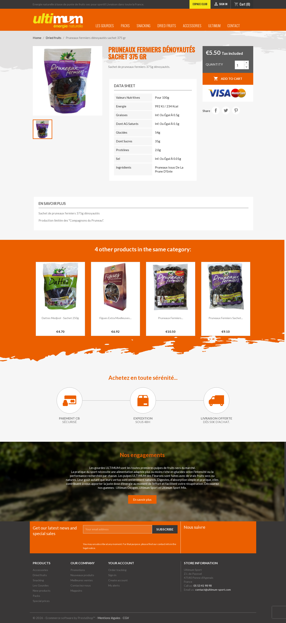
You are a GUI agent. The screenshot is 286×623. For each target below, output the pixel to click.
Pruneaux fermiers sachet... (226, 318)
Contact (233, 25)
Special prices (41, 601)
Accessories (192, 25)
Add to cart (228, 78)
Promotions (78, 570)
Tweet (226, 110)
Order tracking (117, 570)
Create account (118, 580)
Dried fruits (166, 25)
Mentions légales (109, 618)
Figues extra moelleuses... (115, 318)
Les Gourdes (105, 25)
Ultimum (214, 25)
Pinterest (236, 110)
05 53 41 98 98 (202, 585)
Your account (121, 563)
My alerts (114, 585)
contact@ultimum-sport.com (213, 589)
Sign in (112, 575)
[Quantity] (239, 65)
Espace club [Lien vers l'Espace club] (200, 4)
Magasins (76, 590)
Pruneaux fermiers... (170, 318)
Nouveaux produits (82, 575)
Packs (125, 25)
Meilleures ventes (82, 580)
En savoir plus (142, 499)
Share (216, 110)
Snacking (143, 25)
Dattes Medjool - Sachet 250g (60, 318)
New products (41, 590)
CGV (126, 618)
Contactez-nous (81, 585)
